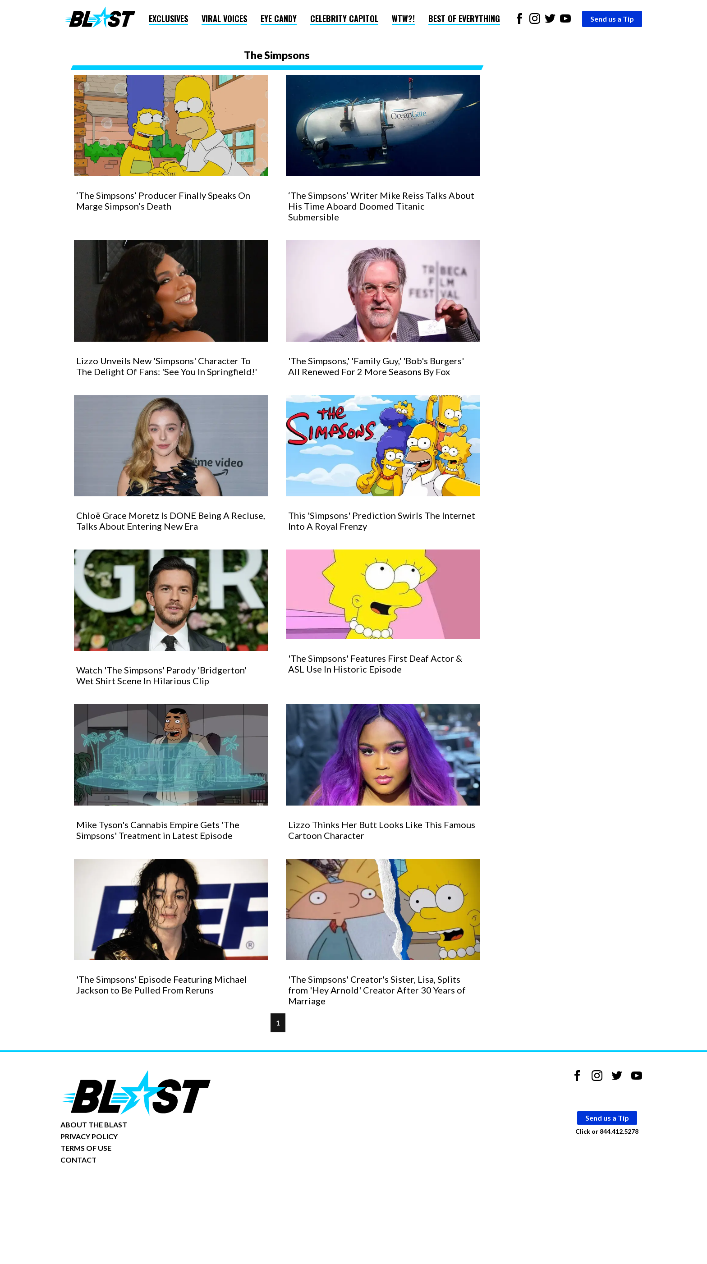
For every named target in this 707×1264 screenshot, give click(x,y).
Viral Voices (224, 18)
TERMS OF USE (85, 1148)
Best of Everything (464, 18)
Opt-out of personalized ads (103, 1187)
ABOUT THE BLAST (93, 1124)
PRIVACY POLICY (89, 1136)
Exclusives (168, 18)
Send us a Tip (612, 18)
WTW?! (403, 18)
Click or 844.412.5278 (606, 1131)
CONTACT (78, 1159)
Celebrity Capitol (344, 18)
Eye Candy (279, 18)
